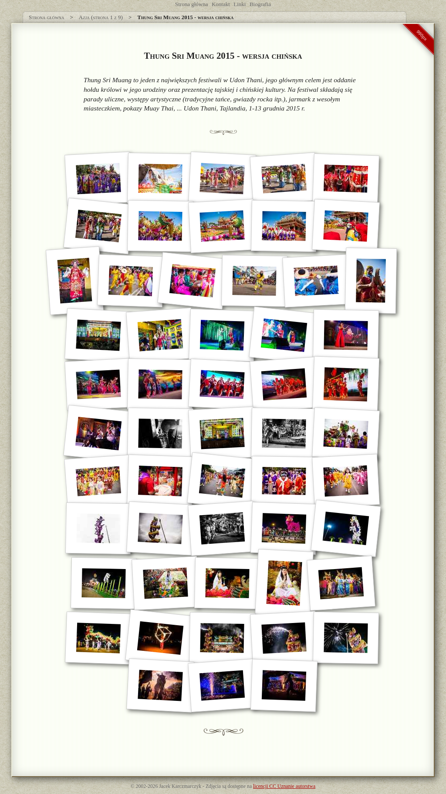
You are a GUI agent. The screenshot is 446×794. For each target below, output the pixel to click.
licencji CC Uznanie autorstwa (284, 786)
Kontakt (221, 4)
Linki (239, 4)
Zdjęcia (213, 786)
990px (422, 35)
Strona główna (191, 4)
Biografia (260, 4)
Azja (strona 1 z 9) (101, 17)
